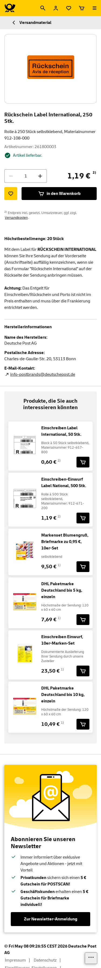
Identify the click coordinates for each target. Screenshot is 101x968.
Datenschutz (45, 960)
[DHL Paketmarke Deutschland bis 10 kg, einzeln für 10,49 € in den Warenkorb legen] (82, 724)
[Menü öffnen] (94, 8)
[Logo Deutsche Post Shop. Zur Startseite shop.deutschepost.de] (10, 8)
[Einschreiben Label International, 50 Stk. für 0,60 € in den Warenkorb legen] (82, 462)
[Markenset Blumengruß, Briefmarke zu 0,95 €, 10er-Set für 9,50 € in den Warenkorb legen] (82, 566)
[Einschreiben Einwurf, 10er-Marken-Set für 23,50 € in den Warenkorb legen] (82, 671)
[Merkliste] (68, 8)
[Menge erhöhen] (40, 176)
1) (59, 565)
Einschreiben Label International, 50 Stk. (61, 431)
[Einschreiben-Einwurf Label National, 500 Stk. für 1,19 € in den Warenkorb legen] (82, 518)
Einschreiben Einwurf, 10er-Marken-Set (62, 640)
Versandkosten (16, 218)
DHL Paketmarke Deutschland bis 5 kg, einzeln (61, 590)
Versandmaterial (31, 22)
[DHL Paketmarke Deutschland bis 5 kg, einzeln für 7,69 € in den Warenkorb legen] (82, 619)
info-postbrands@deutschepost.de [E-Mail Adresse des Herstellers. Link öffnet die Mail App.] (42, 374)
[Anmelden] (55, 8)
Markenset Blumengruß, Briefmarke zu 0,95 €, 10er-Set (64, 542)
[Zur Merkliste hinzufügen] (10, 193)
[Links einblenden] (91, 958)
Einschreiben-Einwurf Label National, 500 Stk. (63, 482)
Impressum (15, 960)
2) (94, 172)
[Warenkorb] (81, 8)
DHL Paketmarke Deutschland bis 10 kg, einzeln (63, 694)
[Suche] (42, 8)
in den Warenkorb (59, 193)
